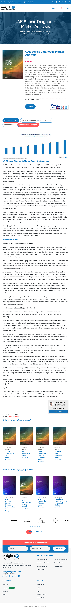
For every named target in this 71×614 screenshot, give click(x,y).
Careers (9, 588)
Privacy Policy (41, 594)
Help (38, 591)
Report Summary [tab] (10, 120)
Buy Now (30, 106)
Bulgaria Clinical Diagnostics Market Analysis (58, 455)
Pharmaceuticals (42, 559)
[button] (30, 526)
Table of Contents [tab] (29, 120)
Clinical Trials (58, 563)
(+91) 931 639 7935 (9, 574)
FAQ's (38, 588)
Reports (30, 31)
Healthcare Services (43, 31)
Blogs (4, 594)
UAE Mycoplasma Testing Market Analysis (26, 505)
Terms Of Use (41, 598)
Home (22, 31)
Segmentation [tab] (45, 120)
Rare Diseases (58, 566)
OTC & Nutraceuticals (61, 559)
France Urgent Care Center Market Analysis (9, 455)
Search (54, 8)
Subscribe (59, 548)
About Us (5, 584)
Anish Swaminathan (14, 416)
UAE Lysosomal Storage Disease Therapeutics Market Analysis (10, 505)
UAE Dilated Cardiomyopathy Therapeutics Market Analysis (60, 503)
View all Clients (35, 531)
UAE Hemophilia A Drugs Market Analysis (42, 503)
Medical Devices (42, 566)
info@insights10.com (8, 2)
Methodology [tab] (9, 125)
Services (5, 591)
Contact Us (40, 584)
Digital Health (41, 569)
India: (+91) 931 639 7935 (25, 2)
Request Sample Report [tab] (28, 125)
